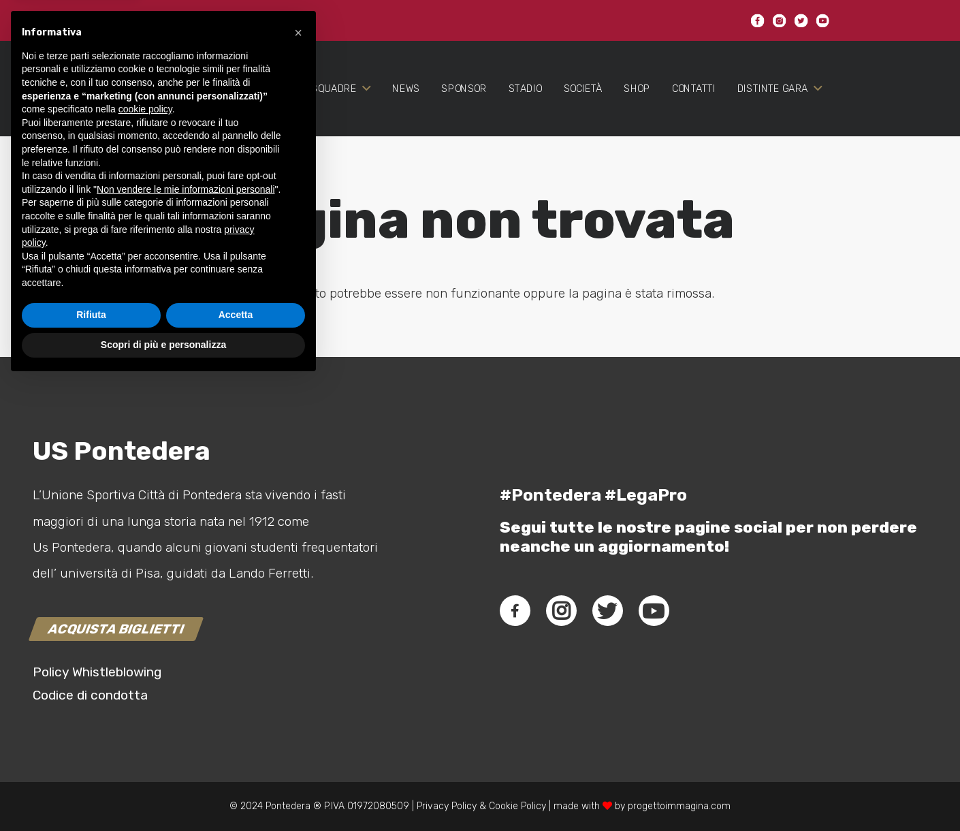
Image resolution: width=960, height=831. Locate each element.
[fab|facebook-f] (515, 611)
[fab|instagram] (561, 611)
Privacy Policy (445, 806)
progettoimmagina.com (679, 806)
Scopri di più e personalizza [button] (163, 793)
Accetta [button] (236, 764)
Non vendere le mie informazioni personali (185, 638)
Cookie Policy (517, 806)
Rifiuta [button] (91, 764)
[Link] (87, 110)
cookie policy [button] (145, 558)
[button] (298, 481)
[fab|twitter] (607, 611)
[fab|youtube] (653, 611)
